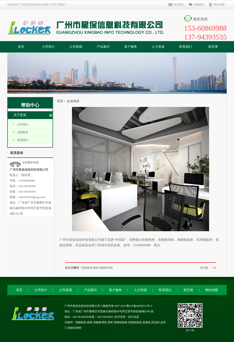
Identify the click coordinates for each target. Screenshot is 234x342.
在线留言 (22, 132)
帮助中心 (30, 105)
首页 (21, 46)
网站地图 (216, 4)
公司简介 (48, 46)
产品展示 (103, 46)
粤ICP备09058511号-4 (139, 306)
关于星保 (19, 115)
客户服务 (130, 46)
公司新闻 (75, 46)
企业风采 (73, 101)
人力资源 (158, 46)
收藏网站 (196, 4)
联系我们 (176, 4)
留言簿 (213, 46)
